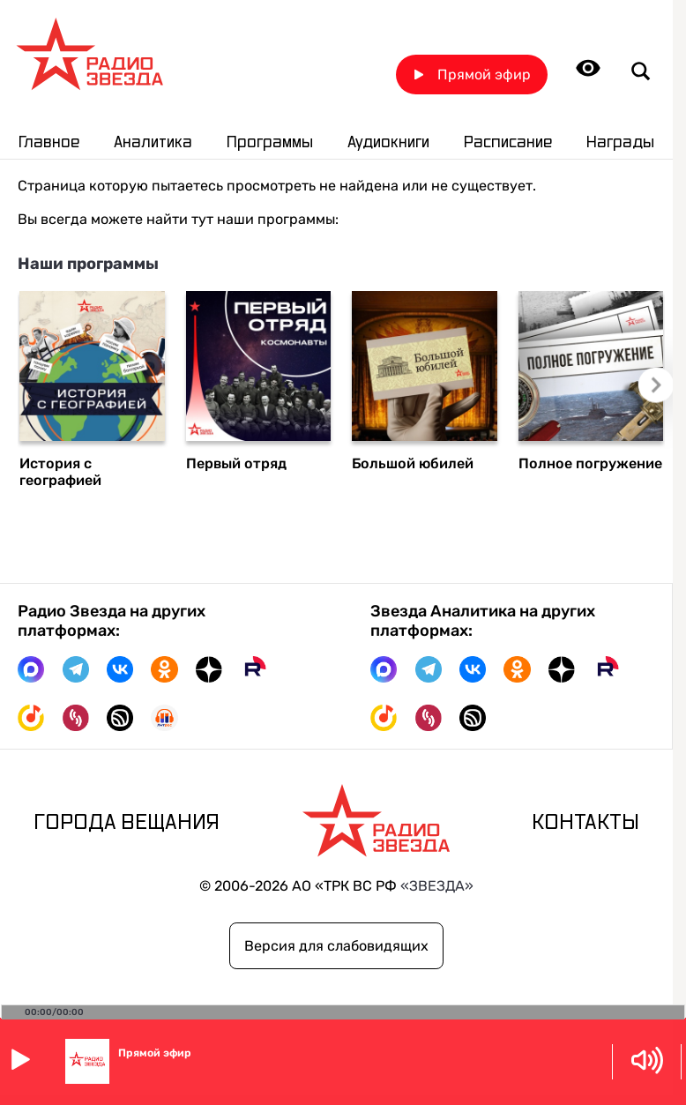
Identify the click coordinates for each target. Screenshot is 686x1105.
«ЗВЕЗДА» (436, 885)
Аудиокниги (388, 142)
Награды (620, 142)
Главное (49, 142)
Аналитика (153, 142)
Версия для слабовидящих (336, 945)
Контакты (585, 822)
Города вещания (127, 822)
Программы (270, 142)
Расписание (508, 142)
